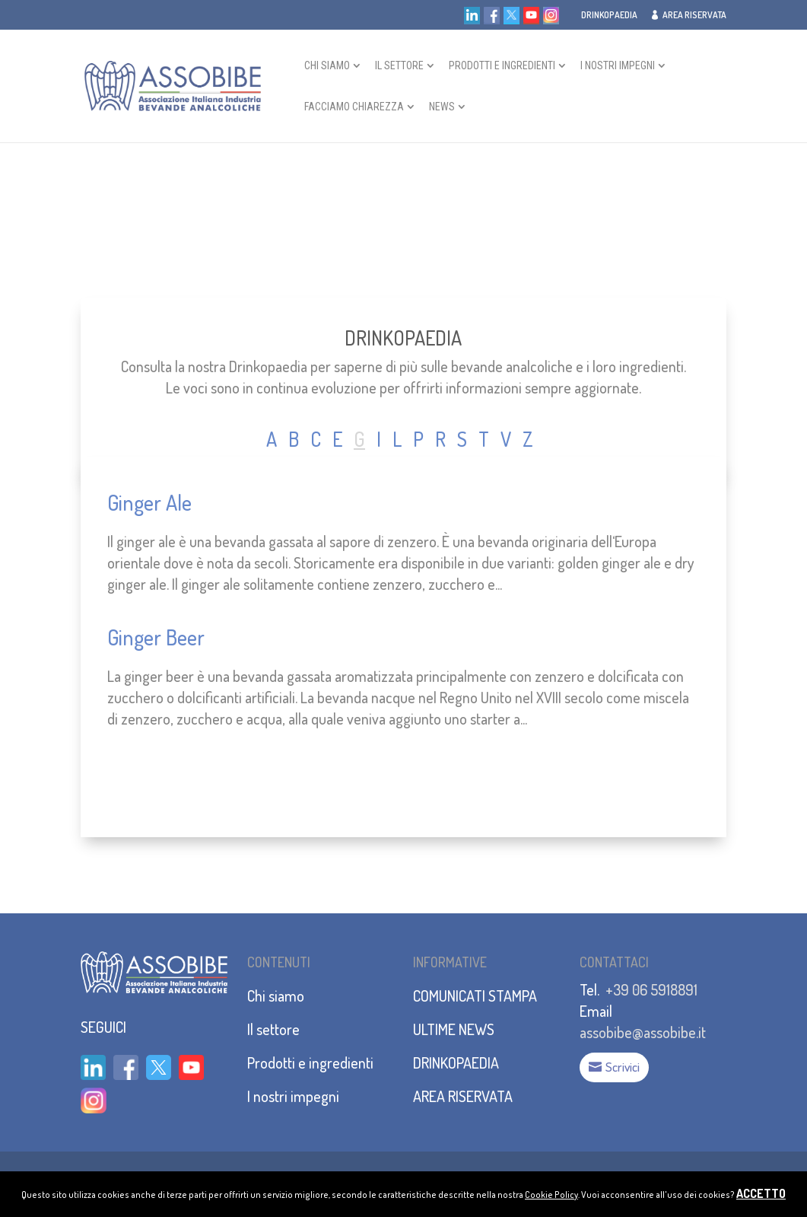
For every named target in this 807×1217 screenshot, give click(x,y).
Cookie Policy (551, 1194)
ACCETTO (761, 1193)
